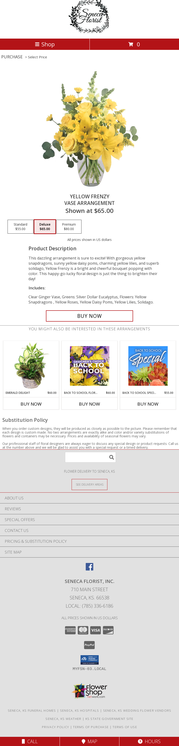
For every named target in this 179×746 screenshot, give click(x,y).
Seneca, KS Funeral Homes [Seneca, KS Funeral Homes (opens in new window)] (32, 710)
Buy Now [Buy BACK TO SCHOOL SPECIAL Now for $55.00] (148, 404)
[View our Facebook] (89, 569)
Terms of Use (125, 727)
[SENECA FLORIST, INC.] (89, 31)
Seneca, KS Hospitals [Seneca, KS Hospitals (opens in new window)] (79, 710)
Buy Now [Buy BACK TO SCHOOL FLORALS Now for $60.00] (89, 404)
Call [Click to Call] (30, 741)
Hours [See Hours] (149, 741)
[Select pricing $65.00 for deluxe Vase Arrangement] (44, 227)
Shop (45, 44)
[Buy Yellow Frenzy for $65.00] (89, 316)
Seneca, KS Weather (63, 719)
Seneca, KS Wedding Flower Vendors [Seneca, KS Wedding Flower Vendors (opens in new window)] (137, 710)
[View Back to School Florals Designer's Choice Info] (89, 366)
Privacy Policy (55, 727)
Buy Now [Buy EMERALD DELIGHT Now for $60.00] (31, 404)
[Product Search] (90, 457)
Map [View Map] (89, 741)
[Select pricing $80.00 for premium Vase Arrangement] (69, 227)
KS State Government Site (109, 719)
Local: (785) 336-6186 (89, 606)
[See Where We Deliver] (89, 484)
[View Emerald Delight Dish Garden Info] (31, 366)
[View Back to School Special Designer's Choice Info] (148, 366)
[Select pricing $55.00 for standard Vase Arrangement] (20, 227)
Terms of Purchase (91, 727)
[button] (90, 660)
